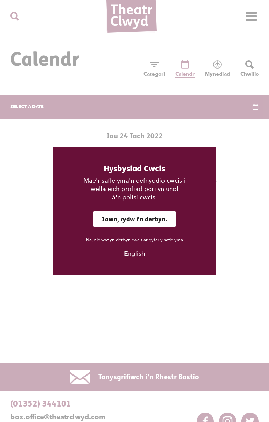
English (134, 253)
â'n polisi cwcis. (134, 197)
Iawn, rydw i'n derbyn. (134, 219)
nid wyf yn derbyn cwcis (118, 239)
